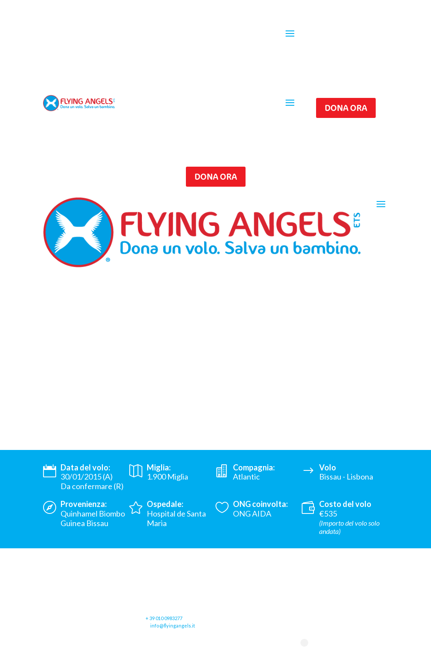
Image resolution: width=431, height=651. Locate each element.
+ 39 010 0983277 (163, 618)
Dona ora (346, 108)
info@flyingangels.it (172, 625)
